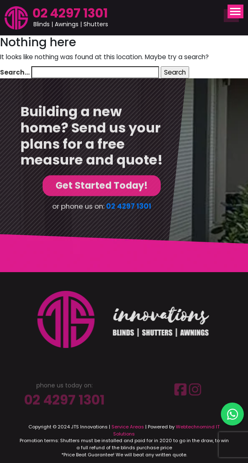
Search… (15, 72)
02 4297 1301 (70, 13)
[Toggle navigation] (235, 11)
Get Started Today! (102, 186)
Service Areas (127, 426)
